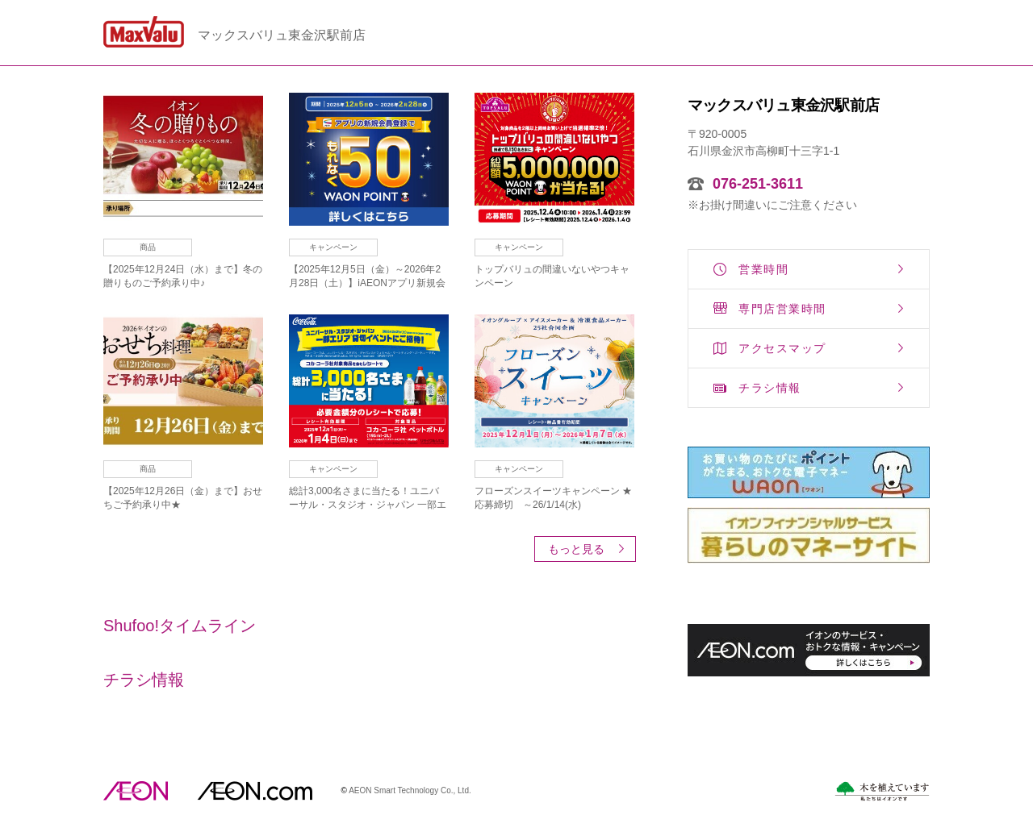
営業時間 (763, 269)
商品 (148, 247)
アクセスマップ (782, 348)
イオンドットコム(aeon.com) (254, 791)
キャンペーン (333, 247)
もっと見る (576, 549)
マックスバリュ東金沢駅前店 (282, 35)
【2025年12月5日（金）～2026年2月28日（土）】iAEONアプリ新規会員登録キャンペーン (367, 283)
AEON (135, 791)
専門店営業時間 (782, 308)
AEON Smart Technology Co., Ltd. (410, 790)
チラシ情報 (769, 387)
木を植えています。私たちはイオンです (882, 791)
